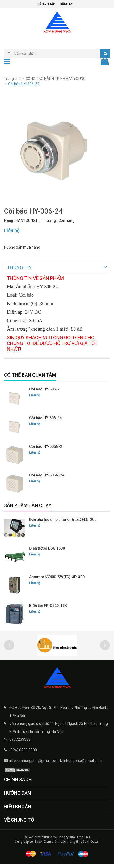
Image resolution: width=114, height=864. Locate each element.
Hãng (8, 220)
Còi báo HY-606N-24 (46, 475)
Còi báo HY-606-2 (44, 388)
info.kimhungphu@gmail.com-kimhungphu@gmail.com (55, 760)
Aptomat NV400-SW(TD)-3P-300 (57, 576)
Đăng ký (66, 4)
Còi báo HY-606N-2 (45, 446)
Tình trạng (47, 220)
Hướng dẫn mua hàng (22, 247)
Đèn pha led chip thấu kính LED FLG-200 (62, 519)
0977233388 (20, 739)
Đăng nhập (46, 4)
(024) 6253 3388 (23, 749)
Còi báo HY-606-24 (45, 417)
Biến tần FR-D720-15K (48, 605)
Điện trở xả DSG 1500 (47, 548)
